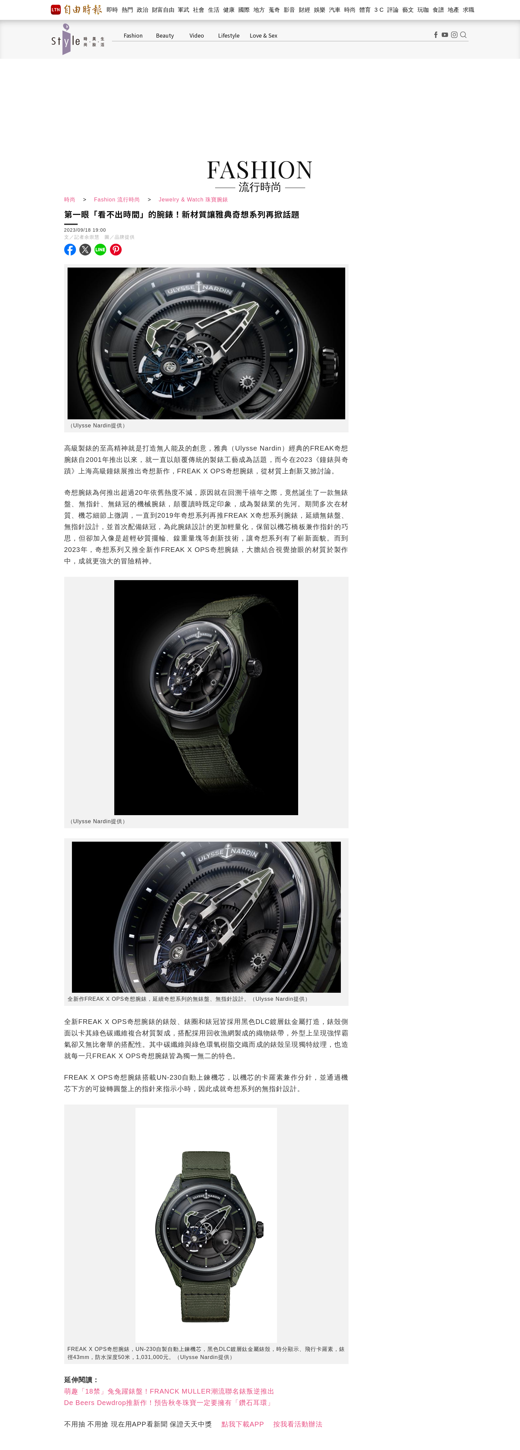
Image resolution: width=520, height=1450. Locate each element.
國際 (244, 10)
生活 (214, 10)
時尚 (350, 10)
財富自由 (163, 10)
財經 (305, 10)
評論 (393, 10)
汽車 (335, 10)
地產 (453, 10)
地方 (259, 10)
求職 (469, 10)
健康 (229, 10)
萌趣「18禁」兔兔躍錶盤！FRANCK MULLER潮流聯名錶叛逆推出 (169, 1391)
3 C (379, 10)
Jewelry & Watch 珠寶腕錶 (193, 199)
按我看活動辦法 (298, 1424)
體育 (365, 10)
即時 (112, 10)
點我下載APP (243, 1424)
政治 (143, 10)
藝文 (408, 10)
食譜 (438, 10)
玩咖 (423, 10)
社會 (199, 10)
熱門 (127, 10)
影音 (289, 10)
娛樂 (320, 10)
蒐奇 (274, 10)
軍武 (184, 10)
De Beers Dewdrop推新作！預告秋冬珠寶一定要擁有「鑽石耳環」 (169, 1402)
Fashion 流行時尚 (117, 199)
